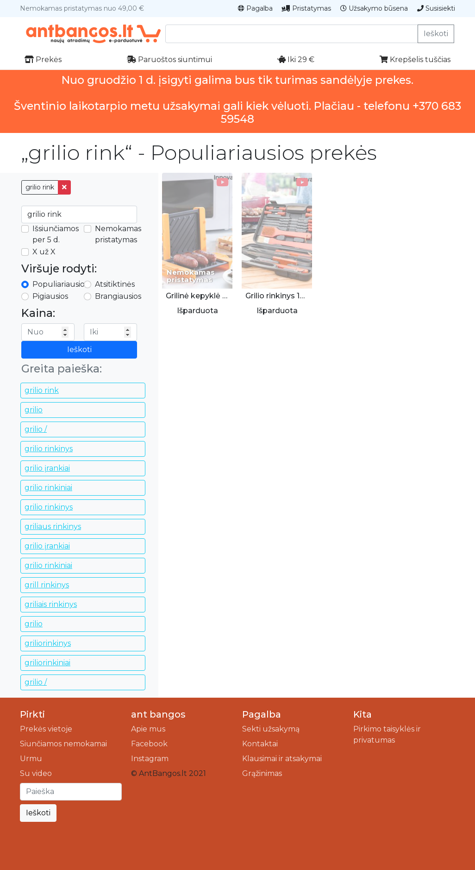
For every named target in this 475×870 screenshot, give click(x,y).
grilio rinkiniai (48, 487)
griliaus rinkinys (53, 526)
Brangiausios (118, 296)
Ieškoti (436, 33)
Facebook (149, 743)
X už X (44, 251)
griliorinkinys (48, 643)
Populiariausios (60, 284)
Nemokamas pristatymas (118, 234)
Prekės (43, 59)
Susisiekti (436, 8)
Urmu (31, 758)
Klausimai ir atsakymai (282, 758)
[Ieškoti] (71, 792)
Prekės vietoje (46, 729)
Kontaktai (260, 743)
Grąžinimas (262, 773)
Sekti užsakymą (271, 729)
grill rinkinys (47, 584)
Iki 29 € (295, 59)
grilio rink (39, 187)
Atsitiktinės (115, 284)
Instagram (150, 758)
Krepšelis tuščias (415, 59)
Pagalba (255, 8)
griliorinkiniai (47, 662)
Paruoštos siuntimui (169, 59)
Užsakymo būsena (374, 8)
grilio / (36, 429)
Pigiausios (50, 296)
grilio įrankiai (47, 468)
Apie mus (148, 729)
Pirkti (32, 714)
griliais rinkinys (51, 604)
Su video (36, 773)
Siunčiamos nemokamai (63, 743)
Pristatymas (306, 8)
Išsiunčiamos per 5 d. (55, 234)
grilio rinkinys (49, 448)
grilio (34, 409)
